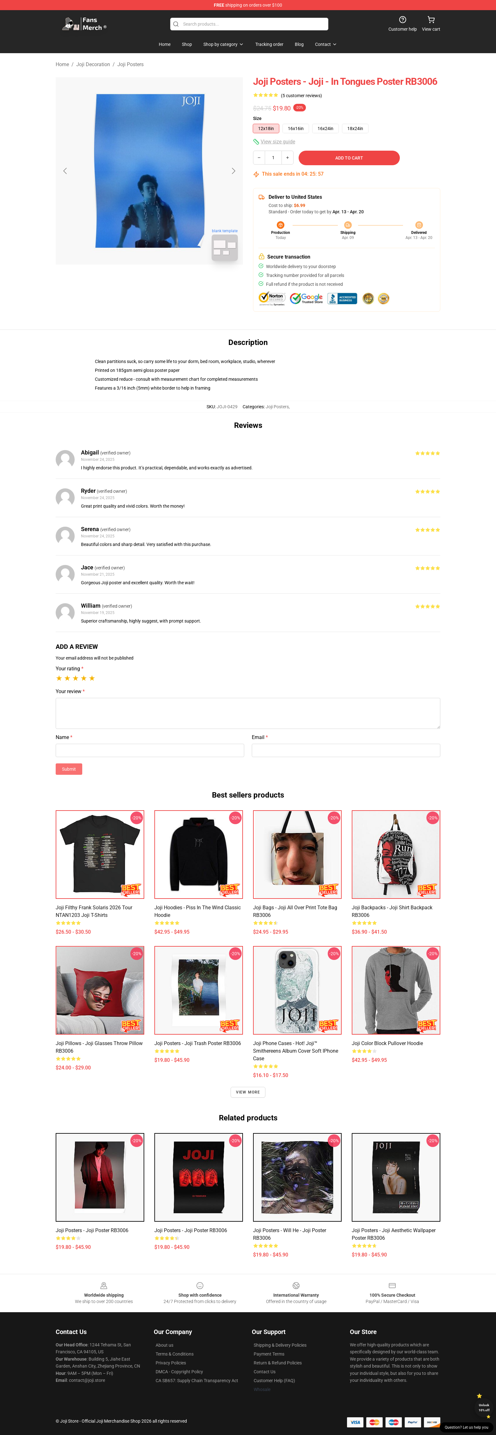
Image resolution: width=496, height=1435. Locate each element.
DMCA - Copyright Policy (179, 1371)
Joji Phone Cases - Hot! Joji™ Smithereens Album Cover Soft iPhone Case (295, 1051)
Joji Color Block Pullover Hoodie (387, 1043)
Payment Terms (269, 1354)
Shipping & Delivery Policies (280, 1345)
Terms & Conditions (175, 1354)
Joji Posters (130, 64)
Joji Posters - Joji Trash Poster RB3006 (197, 1043)
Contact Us (265, 1371)
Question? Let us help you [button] (466, 1427)
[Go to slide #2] (166, 279)
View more (248, 1092)
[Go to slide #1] (133, 279)
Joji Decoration (93, 64)
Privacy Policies (171, 1362)
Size (257, 118)
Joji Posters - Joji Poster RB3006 (92, 1230)
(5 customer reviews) (301, 95)
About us (164, 1345)
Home (62, 64)
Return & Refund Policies (278, 1362)
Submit (69, 769)
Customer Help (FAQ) (274, 1380)
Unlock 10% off (484, 1407)
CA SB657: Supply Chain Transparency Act (197, 1380)
